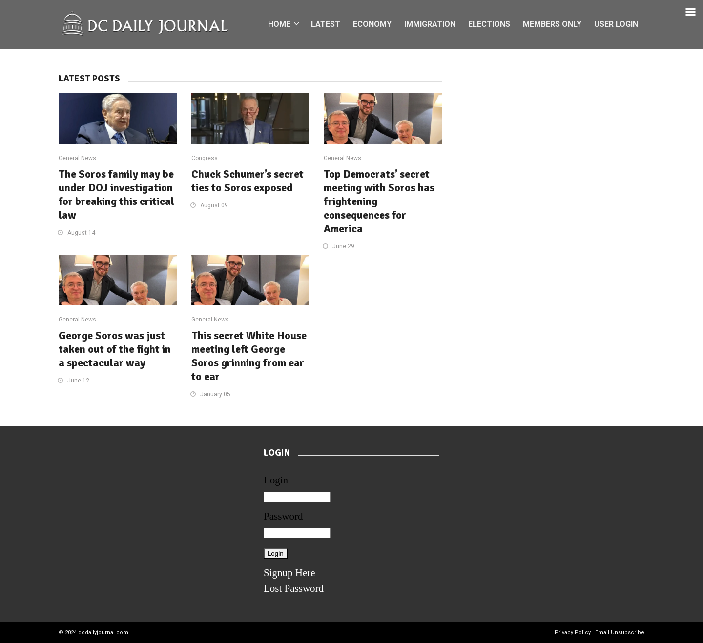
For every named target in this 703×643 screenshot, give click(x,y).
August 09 (214, 205)
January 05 (215, 394)
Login (276, 480)
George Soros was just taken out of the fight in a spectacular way (115, 349)
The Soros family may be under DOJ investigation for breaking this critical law (116, 194)
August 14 (81, 232)
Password (283, 516)
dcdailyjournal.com (103, 632)
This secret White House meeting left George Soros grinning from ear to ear (249, 356)
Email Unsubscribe (619, 632)
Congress (204, 158)
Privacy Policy (573, 632)
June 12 (78, 380)
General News (77, 158)
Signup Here (289, 573)
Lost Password (294, 588)
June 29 (343, 246)
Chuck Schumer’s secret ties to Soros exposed (247, 180)
